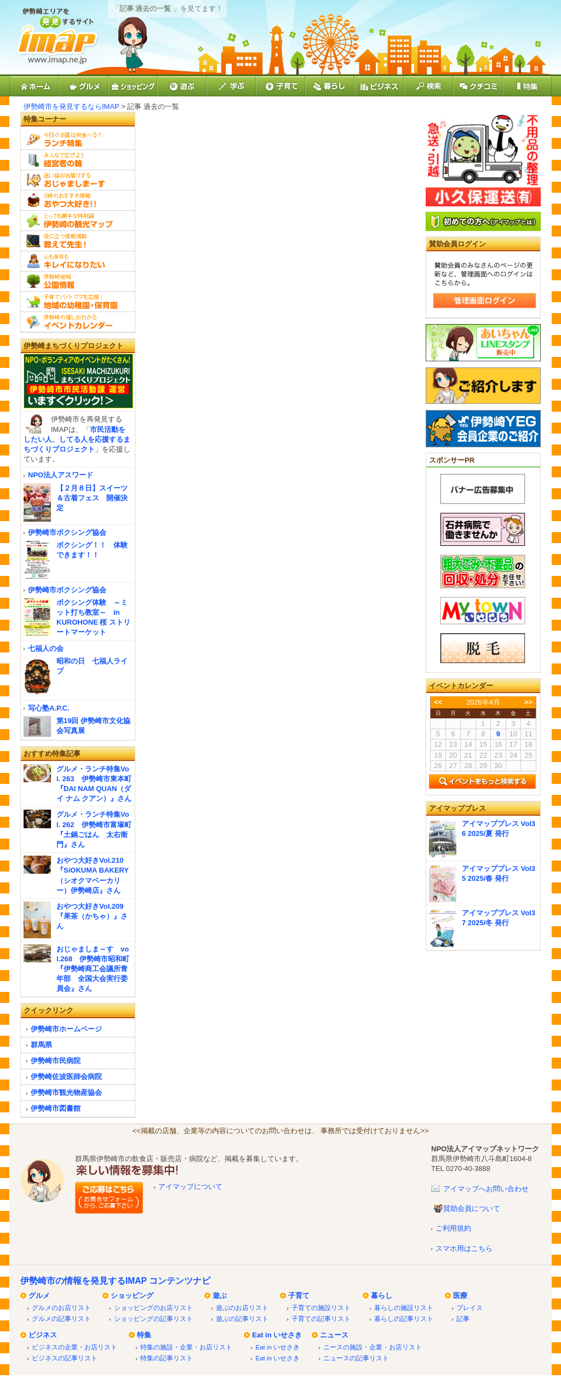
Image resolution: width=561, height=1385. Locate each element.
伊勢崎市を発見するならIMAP (71, 106)
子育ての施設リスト (321, 1307)
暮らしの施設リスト (403, 1307)
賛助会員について (471, 1208)
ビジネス (42, 1335)
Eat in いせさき (277, 1335)
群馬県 (41, 1045)
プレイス (469, 1307)
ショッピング (132, 1295)
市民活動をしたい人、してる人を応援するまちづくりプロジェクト (77, 439)
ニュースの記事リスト (356, 1357)
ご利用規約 (453, 1228)
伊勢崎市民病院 (56, 1061)
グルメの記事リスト (61, 1318)
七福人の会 (46, 648)
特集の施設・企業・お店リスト (186, 1347)
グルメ (39, 1295)
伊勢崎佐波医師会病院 (66, 1076)
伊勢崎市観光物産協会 (66, 1092)
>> (528, 702)
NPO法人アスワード (60, 475)
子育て (299, 1295)
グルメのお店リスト (61, 1307)
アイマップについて (190, 1186)
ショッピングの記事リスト (153, 1318)
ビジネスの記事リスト (65, 1357)
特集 (144, 1335)
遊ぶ (220, 1295)
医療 (460, 1295)
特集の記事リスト (166, 1357)
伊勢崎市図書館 (56, 1108)
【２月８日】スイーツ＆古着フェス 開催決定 (92, 498)
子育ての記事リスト (321, 1318)
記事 (463, 1318)
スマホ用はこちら (464, 1248)
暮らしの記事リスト (403, 1318)
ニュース (334, 1335)
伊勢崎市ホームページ (66, 1029)
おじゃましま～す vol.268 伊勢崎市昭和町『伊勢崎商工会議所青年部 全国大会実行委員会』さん (92, 969)
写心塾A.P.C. (49, 708)
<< (438, 702)
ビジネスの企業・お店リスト (74, 1347)
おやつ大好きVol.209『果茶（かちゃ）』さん (92, 916)
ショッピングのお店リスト (153, 1307)
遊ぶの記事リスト (242, 1318)
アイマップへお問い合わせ (486, 1189)
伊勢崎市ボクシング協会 (67, 532)
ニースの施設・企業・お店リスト (372, 1347)
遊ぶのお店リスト (242, 1307)
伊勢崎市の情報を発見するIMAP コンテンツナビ (115, 1280)
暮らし (381, 1295)
